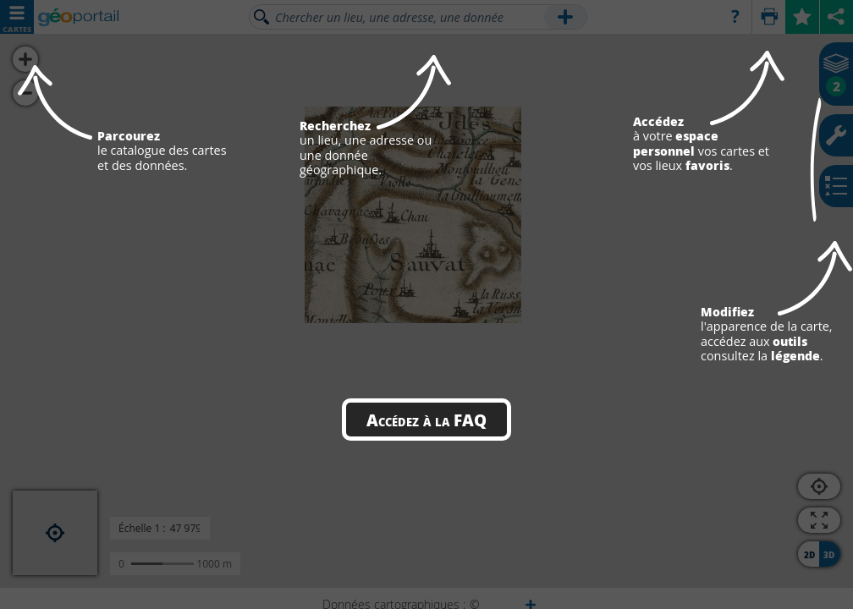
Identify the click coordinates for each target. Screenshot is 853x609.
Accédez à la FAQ (426, 419)
